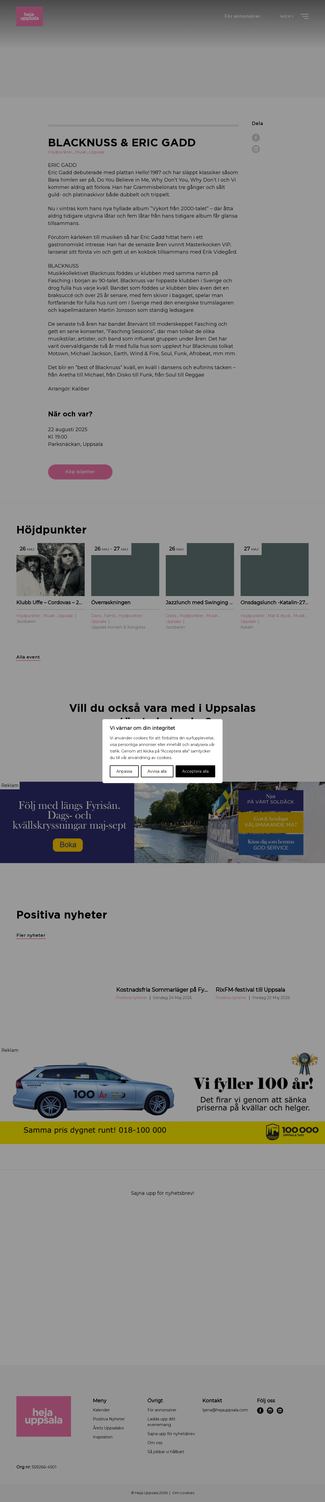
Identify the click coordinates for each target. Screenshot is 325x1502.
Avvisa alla (157, 771)
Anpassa (124, 771)
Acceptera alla (195, 771)
